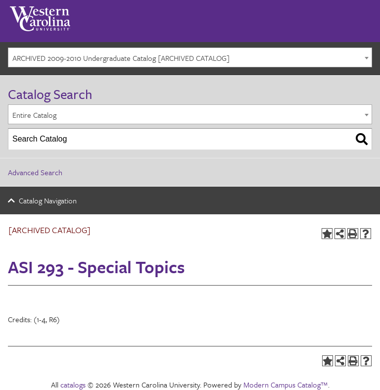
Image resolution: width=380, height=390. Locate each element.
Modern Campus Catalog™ (285, 384)
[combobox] (190, 57)
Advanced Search (35, 172)
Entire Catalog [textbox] (34, 114)
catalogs (73, 384)
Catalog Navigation (48, 200)
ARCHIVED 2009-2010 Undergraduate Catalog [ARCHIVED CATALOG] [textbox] (121, 57)
